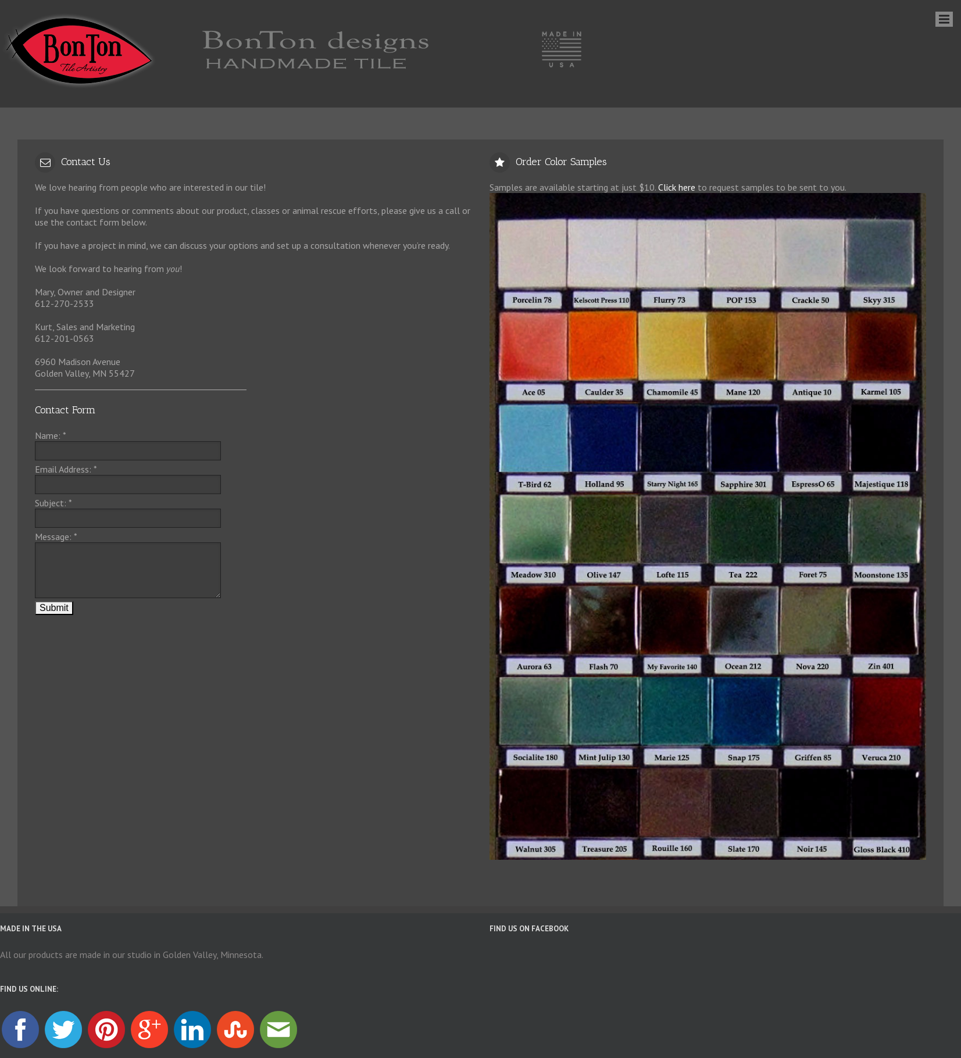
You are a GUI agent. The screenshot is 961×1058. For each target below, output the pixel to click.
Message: (56, 536)
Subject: (53, 503)
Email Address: (66, 469)
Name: (50, 435)
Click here (676, 187)
